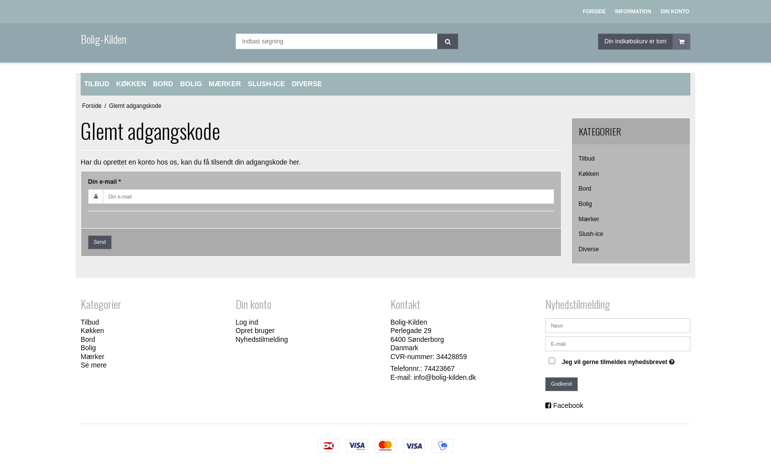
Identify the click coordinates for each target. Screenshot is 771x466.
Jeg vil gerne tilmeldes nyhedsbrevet (620, 360)
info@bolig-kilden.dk (444, 377)
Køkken (589, 173)
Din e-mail (104, 181)
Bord (585, 188)
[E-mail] (617, 343)
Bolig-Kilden (103, 39)
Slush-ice (591, 234)
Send (100, 242)
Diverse (589, 249)
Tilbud (587, 158)
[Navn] (617, 325)
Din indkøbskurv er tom (647, 41)
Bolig (585, 203)
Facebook (568, 405)
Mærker (589, 219)
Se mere (94, 365)
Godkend (561, 384)
